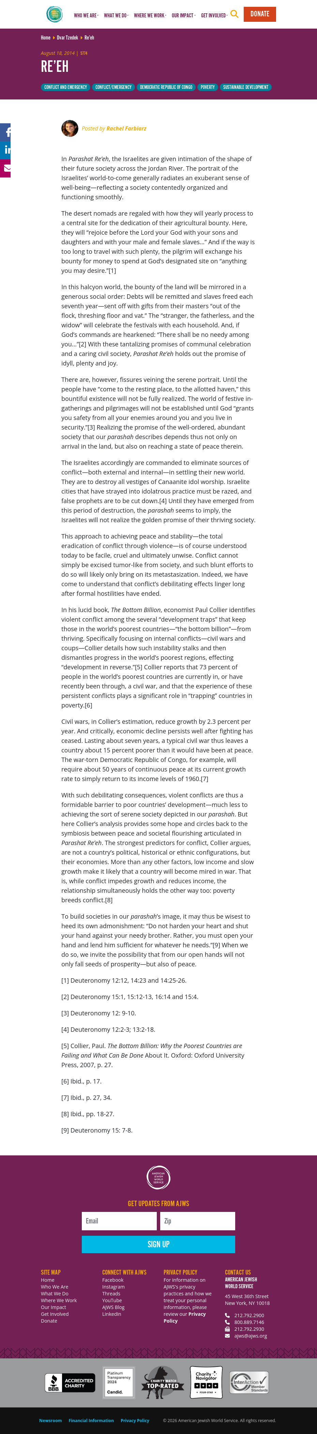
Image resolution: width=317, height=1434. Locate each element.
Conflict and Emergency (65, 87)
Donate (260, 14)
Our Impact (53, 1307)
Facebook (112, 1280)
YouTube (112, 1300)
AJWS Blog (113, 1307)
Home (48, 1280)
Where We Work (59, 1300)
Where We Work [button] (149, 15)
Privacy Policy (135, 1420)
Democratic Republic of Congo (166, 87)
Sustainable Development (245, 87)
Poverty (208, 87)
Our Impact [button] (182, 15)
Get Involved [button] (213, 15)
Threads (111, 1293)
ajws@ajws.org (251, 1335)
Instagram (113, 1286)
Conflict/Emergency (113, 87)
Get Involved (55, 1314)
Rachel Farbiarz (126, 128)
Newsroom (50, 1420)
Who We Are (54, 1286)
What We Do (55, 1293)
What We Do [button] (115, 15)
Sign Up (159, 1244)
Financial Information (91, 1420)
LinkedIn (111, 1314)
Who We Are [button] (85, 15)
